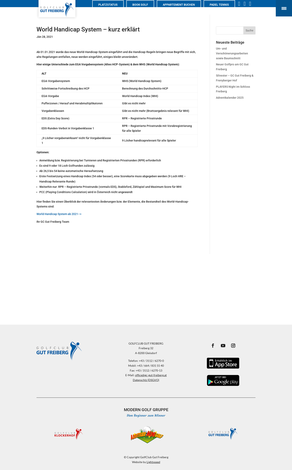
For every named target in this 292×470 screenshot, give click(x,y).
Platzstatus (112, 9)
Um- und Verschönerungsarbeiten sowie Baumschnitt (232, 53)
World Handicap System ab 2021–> (58, 214)
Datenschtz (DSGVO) (146, 380)
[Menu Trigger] (284, 8)
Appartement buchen (183, 9)
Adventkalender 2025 (230, 97)
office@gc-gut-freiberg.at (151, 375)
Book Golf (144, 9)
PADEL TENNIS (223, 9)
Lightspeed (153, 462)
